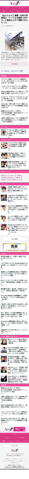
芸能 (9, 137)
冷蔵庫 (21, 70)
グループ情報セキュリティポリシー (17, 458)
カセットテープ (14, 70)
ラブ (11, 441)
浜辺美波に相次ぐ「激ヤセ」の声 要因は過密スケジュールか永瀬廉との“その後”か (17, 155)
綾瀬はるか (4, 175)
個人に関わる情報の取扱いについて (10, 460)
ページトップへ (14, 445)
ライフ (25, 441)
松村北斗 (14, 179)
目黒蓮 (18, 175)
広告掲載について (14, 462)
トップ (14, 434)
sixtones (12, 175)
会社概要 (6, 458)
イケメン (7, 437)
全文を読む (14, 64)
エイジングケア (21, 437)
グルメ (18, 441)
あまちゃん (7, 70)
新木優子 (10, 177)
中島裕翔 (3, 177)
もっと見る (14, 239)
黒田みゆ (3, 179)
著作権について (22, 460)
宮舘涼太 (17, 177)
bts (20, 179)
